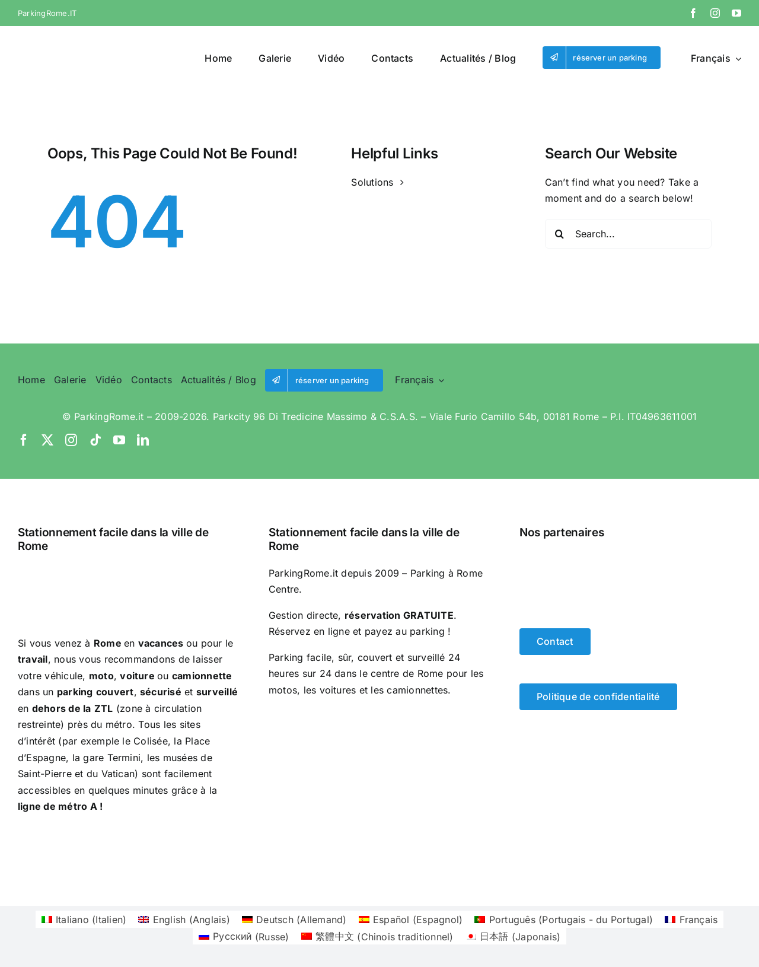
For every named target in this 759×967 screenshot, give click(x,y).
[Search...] (628, 234)
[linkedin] (143, 440)
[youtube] (736, 13)
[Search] (560, 234)
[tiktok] (95, 440)
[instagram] (715, 13)
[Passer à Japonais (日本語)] (513, 936)
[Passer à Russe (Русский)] (244, 936)
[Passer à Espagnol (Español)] (411, 919)
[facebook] (693, 13)
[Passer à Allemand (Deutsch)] (294, 919)
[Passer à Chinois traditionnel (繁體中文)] (377, 936)
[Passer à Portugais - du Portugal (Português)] (563, 919)
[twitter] (47, 440)
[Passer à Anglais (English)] (184, 919)
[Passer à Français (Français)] (691, 919)
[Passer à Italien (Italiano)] (84, 919)
